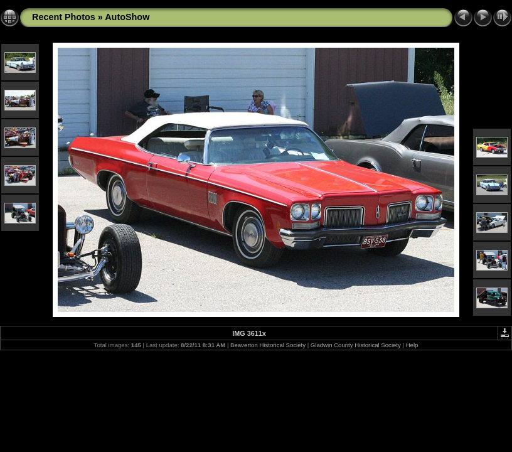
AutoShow (127, 17)
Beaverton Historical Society (268, 345)
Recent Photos (63, 17)
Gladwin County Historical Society (356, 345)
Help (412, 345)
